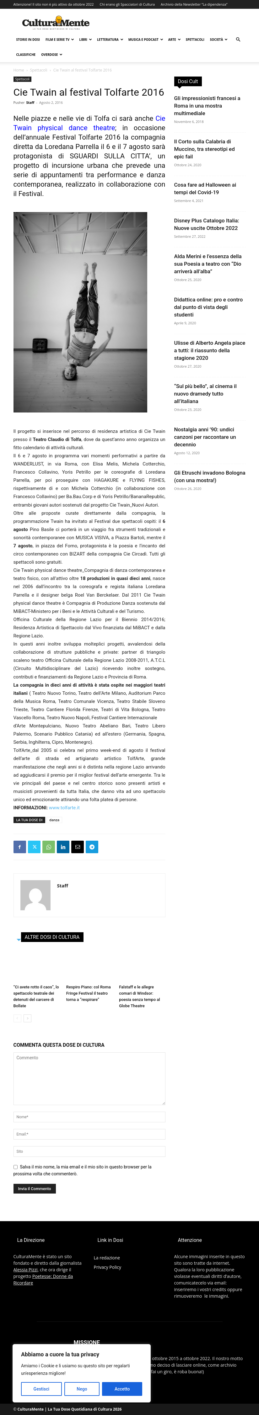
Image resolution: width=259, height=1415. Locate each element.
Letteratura (110, 39)
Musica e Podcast (145, 39)
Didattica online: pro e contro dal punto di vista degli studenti (208, 307)
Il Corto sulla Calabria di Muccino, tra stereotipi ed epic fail (204, 149)
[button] (238, 40)
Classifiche (26, 54)
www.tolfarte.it (64, 808)
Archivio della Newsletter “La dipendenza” (194, 4)
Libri (85, 39)
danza (54, 819)
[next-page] (27, 1018)
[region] (82, 1373)
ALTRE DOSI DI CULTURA (52, 937)
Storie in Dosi (28, 39)
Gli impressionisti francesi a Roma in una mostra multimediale (207, 105)
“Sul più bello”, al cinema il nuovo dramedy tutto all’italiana (205, 393)
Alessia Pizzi (25, 1270)
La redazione (107, 1258)
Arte (174, 39)
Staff (30, 102)
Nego (82, 1388)
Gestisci (42, 1388)
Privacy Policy (107, 1267)
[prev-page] (17, 1018)
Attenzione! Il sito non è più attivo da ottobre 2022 (53, 4)
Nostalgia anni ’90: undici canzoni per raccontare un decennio (205, 437)
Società (219, 39)
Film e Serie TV (60, 39)
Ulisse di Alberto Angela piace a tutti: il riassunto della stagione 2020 (210, 350)
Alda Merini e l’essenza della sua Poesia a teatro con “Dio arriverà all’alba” (208, 263)
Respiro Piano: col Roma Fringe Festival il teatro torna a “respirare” (88, 993)
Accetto (122, 1388)
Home (18, 70)
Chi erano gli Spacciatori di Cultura (127, 4)
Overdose (51, 54)
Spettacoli (195, 39)
